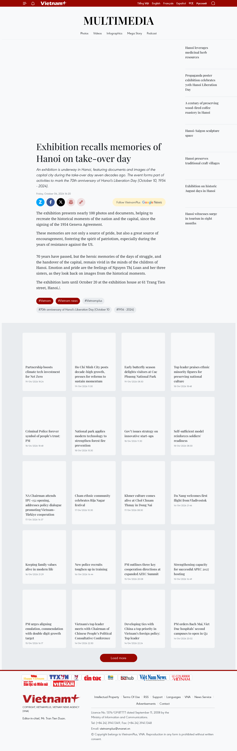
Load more (118, 658)
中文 (191, 3)
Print (71, 202)
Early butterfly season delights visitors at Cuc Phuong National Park (140, 371)
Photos (84, 33)
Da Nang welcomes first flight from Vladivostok (190, 497)
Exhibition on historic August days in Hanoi (201, 188)
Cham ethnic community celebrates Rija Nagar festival (92, 500)
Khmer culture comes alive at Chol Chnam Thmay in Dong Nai (139, 500)
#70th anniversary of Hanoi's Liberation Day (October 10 (74, 309)
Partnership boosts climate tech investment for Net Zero (42, 371)
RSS (146, 697)
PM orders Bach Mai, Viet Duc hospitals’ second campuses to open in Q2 (192, 628)
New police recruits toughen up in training (91, 566)
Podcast (152, 33)
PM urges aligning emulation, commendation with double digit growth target (44, 631)
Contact (165, 703)
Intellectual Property (106, 697)
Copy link (81, 202)
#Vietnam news (68, 300)
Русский (201, 3)
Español (181, 3)
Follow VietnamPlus (128, 202)
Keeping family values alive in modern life (40, 566)
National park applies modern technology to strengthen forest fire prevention (91, 438)
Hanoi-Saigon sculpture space (202, 133)
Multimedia (118, 20)
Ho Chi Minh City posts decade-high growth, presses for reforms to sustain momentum (91, 374)
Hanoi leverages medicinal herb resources (196, 52)
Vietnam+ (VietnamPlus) (53, 3)
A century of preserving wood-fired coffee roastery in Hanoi (202, 107)
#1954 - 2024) (125, 309)
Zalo (40, 202)
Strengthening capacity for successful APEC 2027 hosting (191, 569)
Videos (97, 33)
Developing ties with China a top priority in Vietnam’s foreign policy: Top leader (142, 631)
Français (168, 3)
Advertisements (146, 703)
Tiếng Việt (143, 3)
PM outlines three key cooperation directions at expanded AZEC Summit (142, 569)
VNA (188, 697)
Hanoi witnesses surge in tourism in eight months (201, 218)
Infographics (114, 33)
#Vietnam (45, 300)
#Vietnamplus (93, 300)
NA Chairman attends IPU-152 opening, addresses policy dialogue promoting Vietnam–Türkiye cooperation (43, 504)
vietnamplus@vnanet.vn (115, 728)
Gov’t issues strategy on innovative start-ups (141, 433)
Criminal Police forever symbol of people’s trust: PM (42, 436)
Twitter (61, 202)
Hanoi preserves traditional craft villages (202, 160)
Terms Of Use (131, 697)
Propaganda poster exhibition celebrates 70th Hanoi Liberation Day (201, 82)
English (156, 3)
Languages (173, 697)
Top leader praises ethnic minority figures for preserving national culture (192, 374)
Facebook (50, 202)
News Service (202, 697)
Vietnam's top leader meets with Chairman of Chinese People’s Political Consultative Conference (93, 631)
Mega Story (134, 33)
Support (158, 697)
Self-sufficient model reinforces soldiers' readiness (189, 436)
